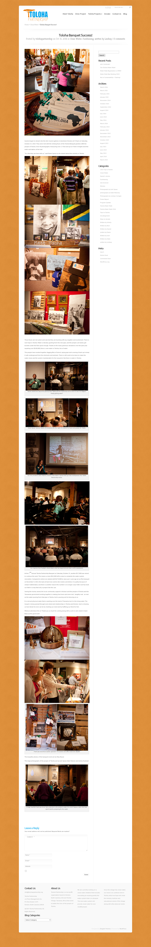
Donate (107, 14)
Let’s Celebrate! (105, 64)
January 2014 (104, 130)
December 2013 (105, 133)
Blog (125, 14)
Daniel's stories (105, 176)
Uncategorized (105, 216)
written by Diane (105, 232)
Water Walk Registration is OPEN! (110, 71)
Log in (102, 252)
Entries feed (104, 255)
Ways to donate (105, 219)
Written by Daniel (105, 229)
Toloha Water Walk (106, 206)
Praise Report (104, 199)
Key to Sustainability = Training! (110, 77)
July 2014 (103, 113)
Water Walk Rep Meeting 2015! (110, 74)
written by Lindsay (103, 38)
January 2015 (104, 97)
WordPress (123, 931)
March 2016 (104, 87)
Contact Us (116, 14)
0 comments (119, 38)
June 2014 (103, 117)
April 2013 (103, 156)
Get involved (104, 183)
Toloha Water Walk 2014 (108, 209)
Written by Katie (105, 239)
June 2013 (103, 150)
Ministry (102, 186)
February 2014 (104, 127)
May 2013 (103, 153)
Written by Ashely (105, 222)
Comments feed (105, 258)
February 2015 (104, 94)
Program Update (105, 202)
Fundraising (88, 38)
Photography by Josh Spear (108, 189)
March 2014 (104, 123)
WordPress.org (104, 262)
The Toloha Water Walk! (107, 67)
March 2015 (104, 90)
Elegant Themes (105, 931)
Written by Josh (105, 235)
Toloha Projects (94, 14)
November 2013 (105, 137)
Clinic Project (80, 14)
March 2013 (104, 160)
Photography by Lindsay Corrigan (110, 196)
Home (27, 25)
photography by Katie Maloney (110, 193)
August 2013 (104, 143)
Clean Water (34, 25)
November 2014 (105, 100)
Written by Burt (105, 226)
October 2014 (104, 104)
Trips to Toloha (105, 212)
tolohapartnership (44, 38)
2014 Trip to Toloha (106, 169)
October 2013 (104, 140)
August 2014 (104, 110)
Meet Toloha (68, 14)
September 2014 (105, 107)
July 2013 (103, 146)
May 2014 (103, 120)
